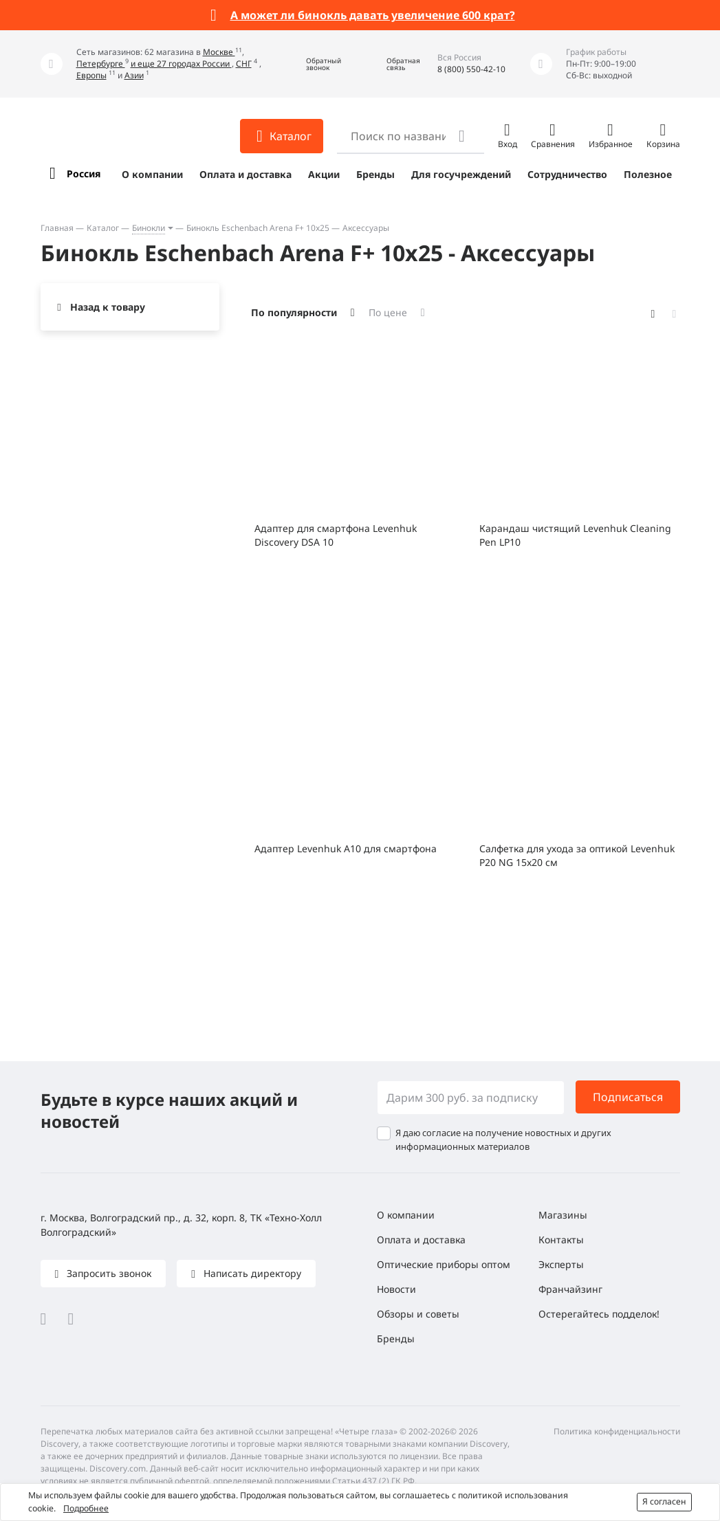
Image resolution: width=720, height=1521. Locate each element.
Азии (134, 75)
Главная (57, 228)
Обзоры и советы (418, 1313)
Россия (83, 173)
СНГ (244, 63)
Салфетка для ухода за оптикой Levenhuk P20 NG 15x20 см (577, 855)
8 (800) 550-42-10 (471, 69)
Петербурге (100, 63)
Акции (324, 174)
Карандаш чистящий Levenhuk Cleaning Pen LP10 (575, 535)
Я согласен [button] (664, 1501)
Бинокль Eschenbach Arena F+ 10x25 (257, 228)
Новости (396, 1289)
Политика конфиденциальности (617, 1431)
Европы (91, 75)
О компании (152, 174)
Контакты (561, 1239)
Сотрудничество (567, 174)
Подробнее (86, 1508)
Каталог (103, 228)
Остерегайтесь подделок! (598, 1313)
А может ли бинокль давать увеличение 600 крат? (372, 15)
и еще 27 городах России (181, 63)
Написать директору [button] (251, 1273)
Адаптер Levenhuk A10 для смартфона (345, 848)
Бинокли (148, 228)
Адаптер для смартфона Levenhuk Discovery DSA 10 (335, 535)
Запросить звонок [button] (107, 1273)
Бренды (375, 174)
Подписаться (628, 1096)
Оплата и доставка (245, 174)
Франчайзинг (570, 1289)
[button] (313, 64)
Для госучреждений (461, 174)
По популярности (294, 312)
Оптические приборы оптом (443, 1264)
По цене (388, 312)
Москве (219, 52)
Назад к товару (107, 306)
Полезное (648, 174)
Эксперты (561, 1264)
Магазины (562, 1214)
